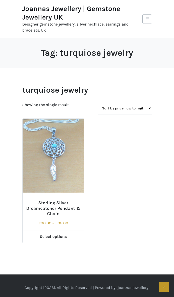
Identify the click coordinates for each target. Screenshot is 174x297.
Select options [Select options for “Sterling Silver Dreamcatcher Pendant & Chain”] (53, 236)
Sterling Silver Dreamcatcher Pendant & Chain (53, 208)
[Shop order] (125, 108)
